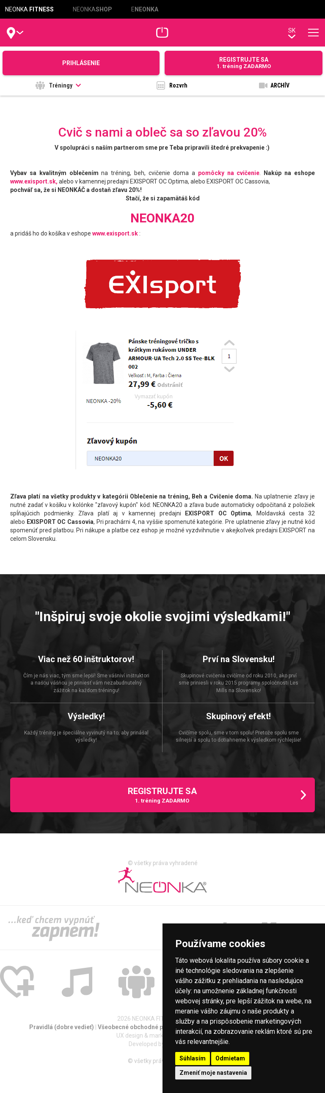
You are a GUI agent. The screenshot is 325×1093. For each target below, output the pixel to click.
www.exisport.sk (115, 233)
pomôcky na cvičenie (229, 173)
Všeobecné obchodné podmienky (145, 1027)
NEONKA (29, 9)
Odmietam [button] (230, 1058)
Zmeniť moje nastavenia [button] (213, 1072)
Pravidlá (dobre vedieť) (62, 1027)
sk (291, 32)
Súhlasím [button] (192, 1058)
